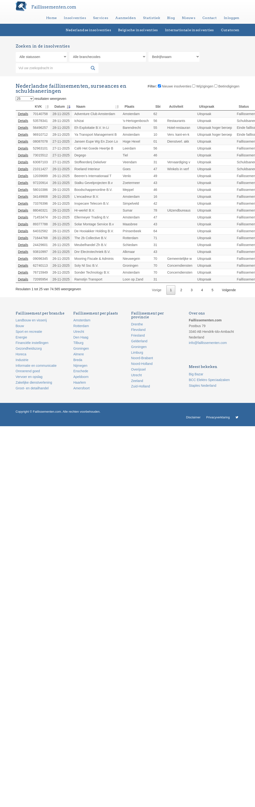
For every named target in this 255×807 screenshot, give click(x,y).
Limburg (137, 352)
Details (23, 114)
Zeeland (137, 381)
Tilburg (78, 343)
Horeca (21, 354)
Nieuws (188, 18)
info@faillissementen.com (208, 343)
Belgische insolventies (138, 30)
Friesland (138, 335)
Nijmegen (80, 365)
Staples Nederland (202, 385)
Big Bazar (196, 374)
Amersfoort (81, 388)
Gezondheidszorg (29, 348)
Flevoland (138, 330)
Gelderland (139, 341)
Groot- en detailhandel (32, 388)
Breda (77, 360)
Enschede (80, 371)
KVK (38, 106)
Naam (80, 106)
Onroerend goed (28, 371)
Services (100, 18)
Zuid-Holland (140, 386)
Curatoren (230, 30)
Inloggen (231, 18)
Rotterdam (81, 326)
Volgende (229, 290)
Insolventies (75, 18)
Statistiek (151, 18)
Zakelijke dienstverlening (34, 382)
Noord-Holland (142, 364)
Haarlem (79, 382)
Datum (60, 106)
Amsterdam (81, 320)
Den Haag (80, 337)
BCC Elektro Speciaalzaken (209, 380)
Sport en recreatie (29, 331)
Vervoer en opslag (29, 377)
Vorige (156, 290)
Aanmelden (125, 18)
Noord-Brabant (142, 358)
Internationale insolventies (189, 30)
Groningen (81, 348)
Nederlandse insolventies (88, 30)
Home (51, 18)
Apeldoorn (81, 377)
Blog (171, 18)
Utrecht (78, 331)
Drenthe (137, 324)
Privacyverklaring (218, 417)
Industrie (22, 360)
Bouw (20, 326)
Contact (209, 18)
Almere (78, 354)
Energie (21, 337)
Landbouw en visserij (31, 320)
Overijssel (138, 369)
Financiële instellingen (32, 343)
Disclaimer (193, 417)
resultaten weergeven (41, 98)
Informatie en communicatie (36, 365)
